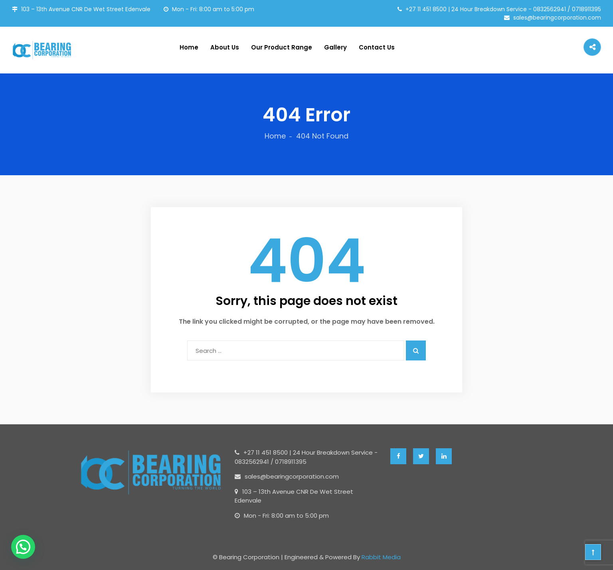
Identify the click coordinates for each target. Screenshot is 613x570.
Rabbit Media (381, 557)
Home (189, 47)
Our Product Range (281, 47)
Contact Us (377, 47)
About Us (224, 47)
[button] (23, 547)
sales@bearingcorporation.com (552, 18)
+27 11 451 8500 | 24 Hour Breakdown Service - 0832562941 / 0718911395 (499, 9)
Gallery (335, 47)
